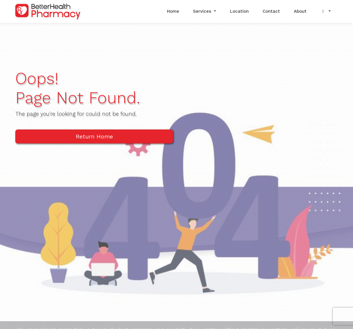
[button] (326, 11)
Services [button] (203, 11)
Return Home (94, 136)
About (300, 11)
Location (239, 11)
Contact (271, 11)
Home (173, 11)
